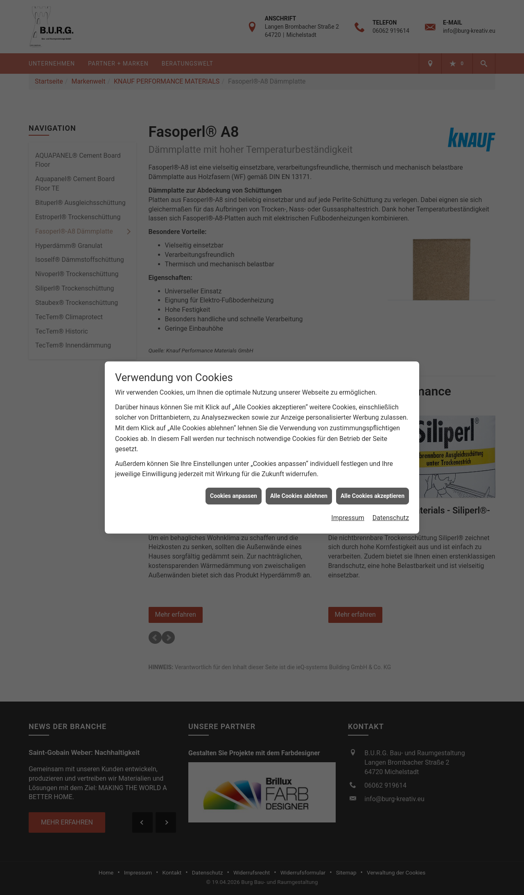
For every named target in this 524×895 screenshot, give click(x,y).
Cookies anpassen (233, 491)
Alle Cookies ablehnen (299, 491)
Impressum (347, 513)
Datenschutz (391, 513)
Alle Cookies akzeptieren (372, 491)
